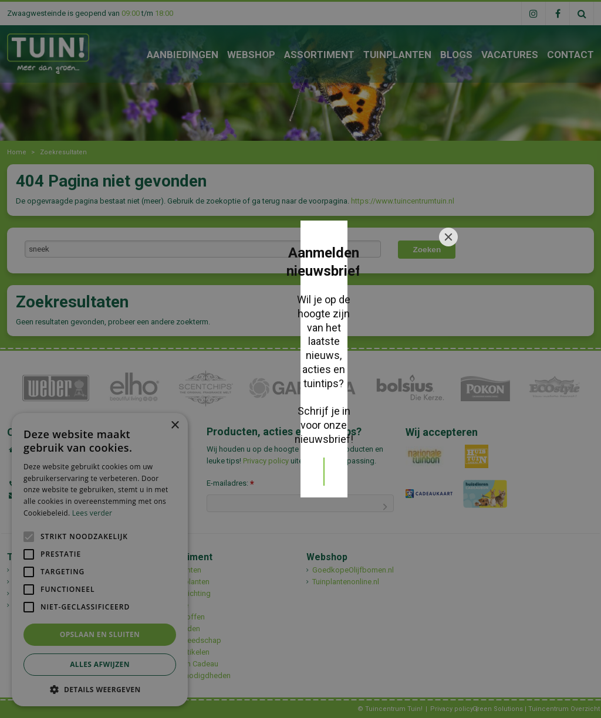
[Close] (448, 265)
